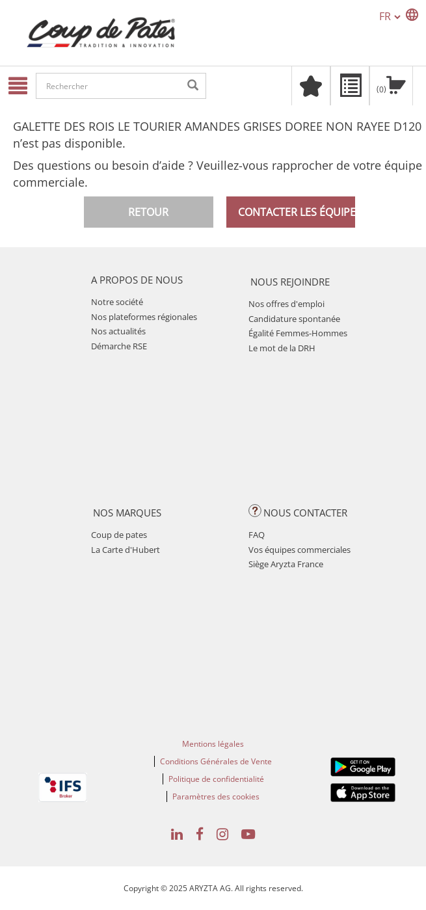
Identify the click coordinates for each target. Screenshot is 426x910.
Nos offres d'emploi (286, 304)
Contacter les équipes (296, 212)
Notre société (117, 302)
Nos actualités (118, 331)
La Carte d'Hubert (125, 549)
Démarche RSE (119, 346)
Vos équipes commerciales (299, 549)
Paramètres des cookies (216, 796)
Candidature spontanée (294, 319)
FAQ (256, 535)
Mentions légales (213, 743)
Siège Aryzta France (285, 564)
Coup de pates (119, 535)
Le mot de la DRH (281, 348)
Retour (148, 212)
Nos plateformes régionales (144, 317)
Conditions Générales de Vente (216, 761)
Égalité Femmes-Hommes (297, 333)
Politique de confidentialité (216, 778)
